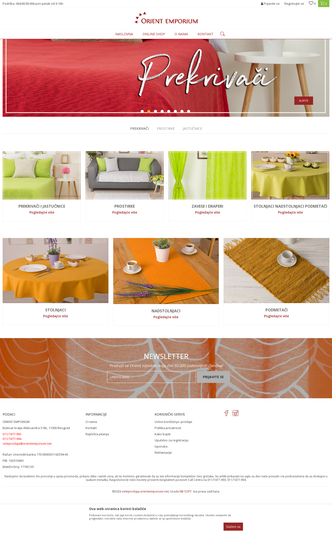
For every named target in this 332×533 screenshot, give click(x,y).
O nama (91, 461)
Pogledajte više (41, 251)
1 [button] (143, 151)
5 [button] (169, 151)
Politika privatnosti (168, 467)
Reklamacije (163, 491)
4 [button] (163, 151)
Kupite (303, 140)
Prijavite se (213, 416)
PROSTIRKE (166, 167)
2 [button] (149, 151)
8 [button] (189, 151)
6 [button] (176, 151)
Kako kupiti (162, 473)
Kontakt (91, 467)
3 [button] (156, 151)
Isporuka (161, 485)
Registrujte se (294, 3)
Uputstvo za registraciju (171, 479)
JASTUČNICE (192, 167)
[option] (166, 97)
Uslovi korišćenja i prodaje (173, 461)
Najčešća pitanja (97, 473)
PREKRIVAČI (139, 167)
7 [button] (183, 151)
